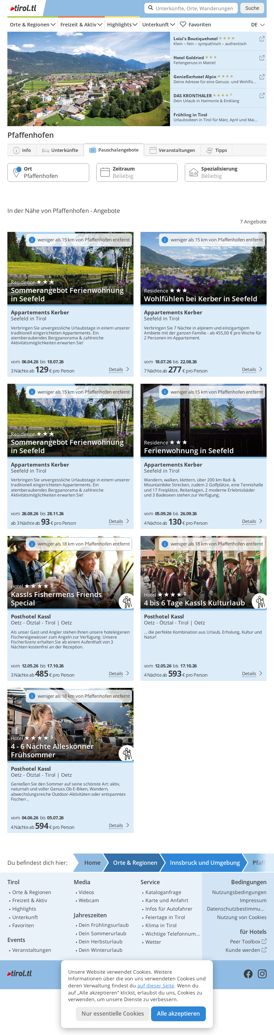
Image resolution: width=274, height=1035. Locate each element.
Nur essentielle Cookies (112, 1013)
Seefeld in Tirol (28, 318)
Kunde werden (246, 950)
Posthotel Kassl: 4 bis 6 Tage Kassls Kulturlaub (204, 608)
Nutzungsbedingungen (239, 892)
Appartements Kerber (40, 312)
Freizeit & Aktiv (78, 24)
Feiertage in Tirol (165, 917)
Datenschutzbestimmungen (237, 908)
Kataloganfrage (163, 892)
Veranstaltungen (31, 950)
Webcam (89, 900)
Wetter (153, 941)
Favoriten (195, 24)
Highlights (119, 24)
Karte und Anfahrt (166, 900)
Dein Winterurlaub (101, 950)
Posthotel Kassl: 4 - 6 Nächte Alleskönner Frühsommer (70, 760)
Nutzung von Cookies (242, 917)
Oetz (66, 622)
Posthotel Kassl (31, 616)
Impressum (253, 900)
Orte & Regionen (30, 24)
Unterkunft (155, 24)
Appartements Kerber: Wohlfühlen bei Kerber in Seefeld (204, 304)
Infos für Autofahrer (169, 908)
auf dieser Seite (155, 985)
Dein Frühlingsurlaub (104, 925)
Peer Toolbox (248, 941)
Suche (252, 8)
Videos (86, 892)
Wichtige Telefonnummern (172, 933)
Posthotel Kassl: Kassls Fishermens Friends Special (70, 608)
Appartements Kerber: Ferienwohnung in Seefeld (204, 456)
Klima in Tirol (161, 925)
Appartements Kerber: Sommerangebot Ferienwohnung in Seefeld (70, 304)
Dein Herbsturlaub (101, 941)
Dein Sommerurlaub (102, 933)
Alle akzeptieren (178, 1013)
